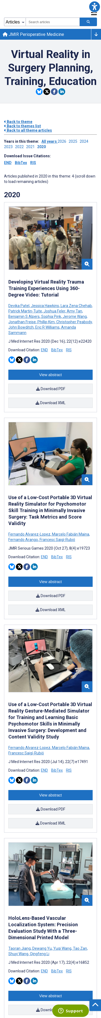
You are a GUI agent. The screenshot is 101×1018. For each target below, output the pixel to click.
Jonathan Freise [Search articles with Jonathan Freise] (22, 322)
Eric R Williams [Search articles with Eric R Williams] (47, 327)
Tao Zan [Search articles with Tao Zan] (80, 948)
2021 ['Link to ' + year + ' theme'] (31, 147)
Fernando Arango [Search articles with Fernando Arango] (23, 539)
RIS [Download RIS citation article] (69, 350)
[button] (94, 7)
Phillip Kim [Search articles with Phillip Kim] (46, 322)
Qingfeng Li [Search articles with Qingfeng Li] (39, 954)
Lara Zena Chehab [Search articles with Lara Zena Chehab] (76, 306)
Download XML (50, 403)
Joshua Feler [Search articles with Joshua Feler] (54, 311)
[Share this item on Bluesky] (39, 91)
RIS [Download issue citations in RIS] (33, 163)
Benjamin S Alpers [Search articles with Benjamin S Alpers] (24, 316)
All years (49, 141)
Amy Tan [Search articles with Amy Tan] (74, 311)
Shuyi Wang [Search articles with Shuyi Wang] (18, 954)
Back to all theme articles (28, 130)
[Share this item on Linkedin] (61, 91)
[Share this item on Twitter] (46, 91)
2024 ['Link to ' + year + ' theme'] (85, 141)
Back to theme (18, 122)
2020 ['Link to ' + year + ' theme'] (42, 147)
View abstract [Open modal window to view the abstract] (50, 375)
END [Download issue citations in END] (8, 163)
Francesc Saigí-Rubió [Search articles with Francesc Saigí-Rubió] (57, 539)
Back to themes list (22, 126)
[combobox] (53, 22)
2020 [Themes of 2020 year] (12, 195)
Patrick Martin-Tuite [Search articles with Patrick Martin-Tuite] (25, 311)
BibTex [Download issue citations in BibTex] (21, 163)
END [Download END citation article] (44, 350)
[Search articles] (88, 22)
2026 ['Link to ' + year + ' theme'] (63, 141)
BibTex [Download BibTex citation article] (57, 350)
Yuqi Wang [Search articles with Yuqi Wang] (62, 948)
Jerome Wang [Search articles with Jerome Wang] (75, 316)
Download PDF (50, 389)
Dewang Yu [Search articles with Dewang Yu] (42, 948)
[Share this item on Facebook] (54, 91)
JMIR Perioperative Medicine (33, 34)
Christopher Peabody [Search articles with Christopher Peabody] (74, 322)
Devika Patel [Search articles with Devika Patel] (19, 306)
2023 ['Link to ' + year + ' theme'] (9, 147)
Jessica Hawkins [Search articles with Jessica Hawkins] (45, 306)
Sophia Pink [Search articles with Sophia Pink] (51, 316)
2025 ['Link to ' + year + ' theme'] (74, 141)
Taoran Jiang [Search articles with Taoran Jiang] (20, 948)
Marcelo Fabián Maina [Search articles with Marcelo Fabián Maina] (70, 534)
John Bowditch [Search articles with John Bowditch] (21, 327)
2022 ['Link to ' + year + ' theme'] (20, 147)
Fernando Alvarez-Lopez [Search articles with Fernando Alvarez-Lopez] (29, 534)
